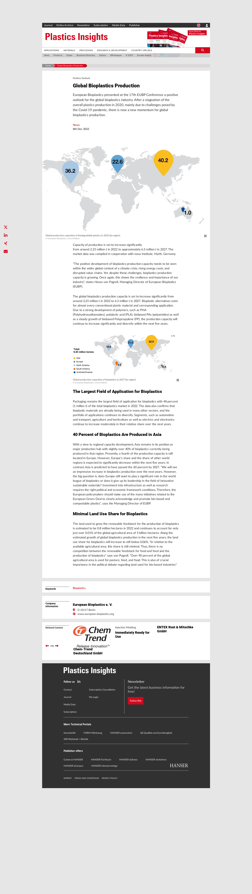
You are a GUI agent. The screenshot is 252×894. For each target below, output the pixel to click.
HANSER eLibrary (128, 865)
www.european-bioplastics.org (96, 698)
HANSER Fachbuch (101, 865)
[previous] (47, 730)
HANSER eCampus (73, 872)
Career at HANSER (73, 865)
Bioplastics (79, 672)
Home (48, 66)
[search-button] (202, 50)
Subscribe (135, 800)
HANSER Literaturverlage (104, 872)
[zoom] (205, 238)
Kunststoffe (70, 839)
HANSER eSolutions (156, 865)
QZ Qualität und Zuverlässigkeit (156, 839)
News (76, 127)
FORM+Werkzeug (93, 839)
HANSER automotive (121, 839)
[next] (56, 730)
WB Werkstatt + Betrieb (76, 845)
